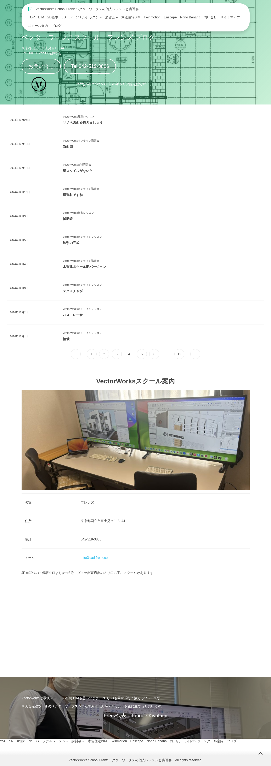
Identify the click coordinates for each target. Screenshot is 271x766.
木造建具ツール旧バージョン (84, 267)
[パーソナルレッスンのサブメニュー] (101, 17)
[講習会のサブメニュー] (117, 17)
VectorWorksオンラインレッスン (82, 236)
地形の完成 (71, 243)
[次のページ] (194, 354)
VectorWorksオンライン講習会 (81, 140)
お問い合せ (41, 66)
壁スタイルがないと (78, 171)
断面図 (68, 146)
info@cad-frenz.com (95, 557)
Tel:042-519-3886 (90, 66)
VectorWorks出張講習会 (77, 164)
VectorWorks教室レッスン (78, 116)
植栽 (66, 339)
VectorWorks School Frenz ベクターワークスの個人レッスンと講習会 (87, 9)
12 (179, 354)
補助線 (68, 219)
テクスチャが (73, 291)
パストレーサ (73, 315)
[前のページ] (76, 354)
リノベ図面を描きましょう (83, 122)
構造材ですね (73, 195)
